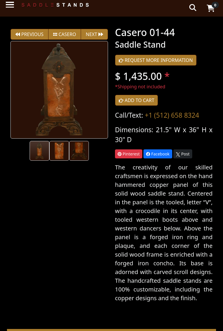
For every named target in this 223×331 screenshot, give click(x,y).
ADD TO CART (136, 100)
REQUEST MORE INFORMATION (156, 60)
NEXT (94, 34)
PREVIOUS (29, 34)
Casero (64, 34)
